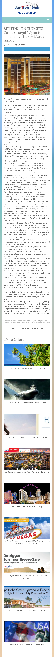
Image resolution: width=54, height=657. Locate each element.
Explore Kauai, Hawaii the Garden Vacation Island (27, 598)
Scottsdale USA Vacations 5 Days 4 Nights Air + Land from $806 (27, 461)
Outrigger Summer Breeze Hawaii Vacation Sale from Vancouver (27, 565)
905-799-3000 (27, 13)
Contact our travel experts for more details (27, 328)
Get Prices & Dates (27, 49)
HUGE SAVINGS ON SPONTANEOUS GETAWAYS (27, 356)
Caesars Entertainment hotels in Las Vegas (27, 495)
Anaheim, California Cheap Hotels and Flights (27, 633)
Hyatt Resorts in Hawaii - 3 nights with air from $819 (27, 426)
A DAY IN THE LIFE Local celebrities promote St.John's (27, 391)
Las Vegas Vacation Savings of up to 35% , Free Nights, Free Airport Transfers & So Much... (27, 531)
